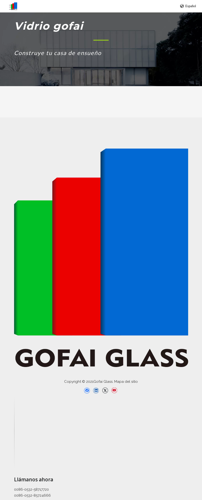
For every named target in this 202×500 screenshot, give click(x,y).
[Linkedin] (96, 390)
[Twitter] (105, 390)
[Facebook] (87, 390)
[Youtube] (114, 390)
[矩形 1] (101, 40)
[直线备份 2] (14, 432)
